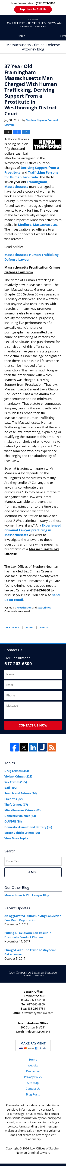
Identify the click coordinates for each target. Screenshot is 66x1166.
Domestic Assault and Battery (28, 827)
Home (21, 35)
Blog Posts (33, 1094)
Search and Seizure (20, 793)
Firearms (13, 799)
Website (33, 1065)
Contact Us (33, 1089)
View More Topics (16, 838)
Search (33, 872)
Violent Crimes (18, 776)
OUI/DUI (13, 821)
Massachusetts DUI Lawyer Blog (26, 895)
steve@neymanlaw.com (37, 1013)
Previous (13, 627)
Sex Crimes (44, 607)
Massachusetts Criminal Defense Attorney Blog (33, 23)
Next (44, 627)
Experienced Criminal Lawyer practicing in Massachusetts (32, 530)
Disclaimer (33, 1071)
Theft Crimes (16, 805)
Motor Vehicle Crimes (22, 833)
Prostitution (24, 607)
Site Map (33, 1083)
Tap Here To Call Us (33, 9)
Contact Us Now (33, 725)
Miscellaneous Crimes (22, 810)
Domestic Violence (20, 816)
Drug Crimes (16, 771)
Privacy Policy (33, 1077)
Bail (10, 788)
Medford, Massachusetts (37, 224)
